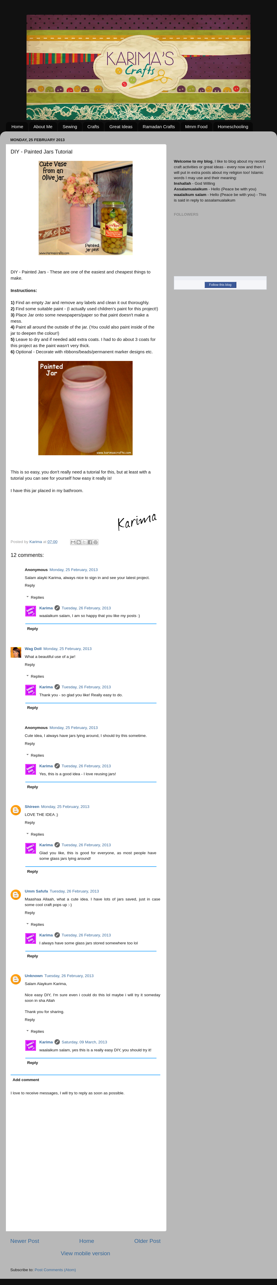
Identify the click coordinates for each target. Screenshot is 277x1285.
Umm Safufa (36, 891)
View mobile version (85, 1253)
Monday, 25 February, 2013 (74, 570)
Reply (30, 585)
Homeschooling (233, 126)
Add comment (26, 1080)
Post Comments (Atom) (55, 1270)
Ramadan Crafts (159, 126)
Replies (37, 597)
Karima (46, 608)
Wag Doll (33, 648)
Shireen (32, 806)
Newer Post (24, 1241)
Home (17, 126)
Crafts (93, 126)
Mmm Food (196, 126)
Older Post (147, 1241)
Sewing (69, 126)
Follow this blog (220, 284)
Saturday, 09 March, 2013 (84, 1042)
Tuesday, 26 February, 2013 (86, 608)
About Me (43, 126)
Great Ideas (120, 126)
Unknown (34, 976)
